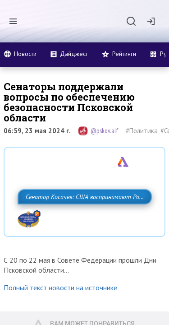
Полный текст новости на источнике (60, 316)
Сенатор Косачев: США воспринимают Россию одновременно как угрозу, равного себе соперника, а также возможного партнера (82, 217)
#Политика (142, 130)
